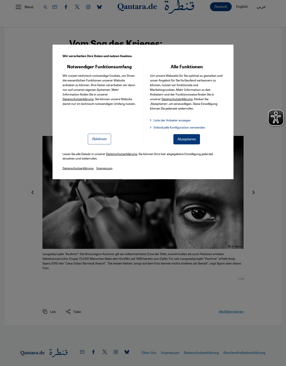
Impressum (104, 168)
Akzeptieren (186, 139)
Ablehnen (99, 138)
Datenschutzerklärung (78, 99)
